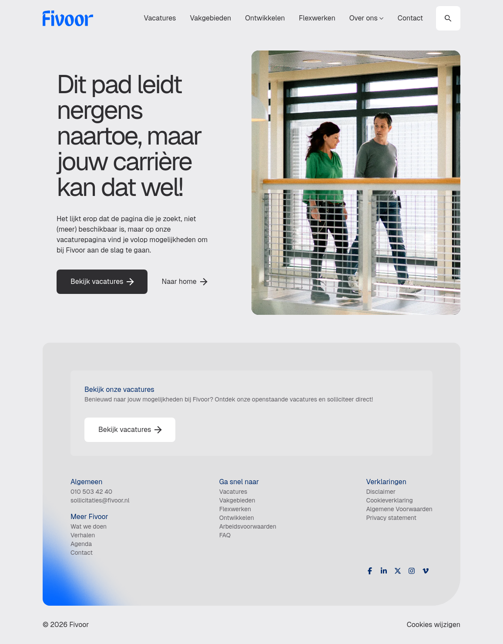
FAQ (225, 535)
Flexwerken (317, 18)
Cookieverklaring (389, 500)
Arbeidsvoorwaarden (248, 526)
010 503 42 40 (91, 492)
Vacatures (160, 18)
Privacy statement (391, 518)
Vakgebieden (210, 18)
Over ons (366, 18)
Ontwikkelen (265, 18)
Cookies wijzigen (433, 624)
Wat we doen (88, 526)
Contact (410, 18)
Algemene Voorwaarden (399, 509)
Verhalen (82, 535)
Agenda (81, 544)
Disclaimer (381, 492)
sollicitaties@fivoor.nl (100, 500)
